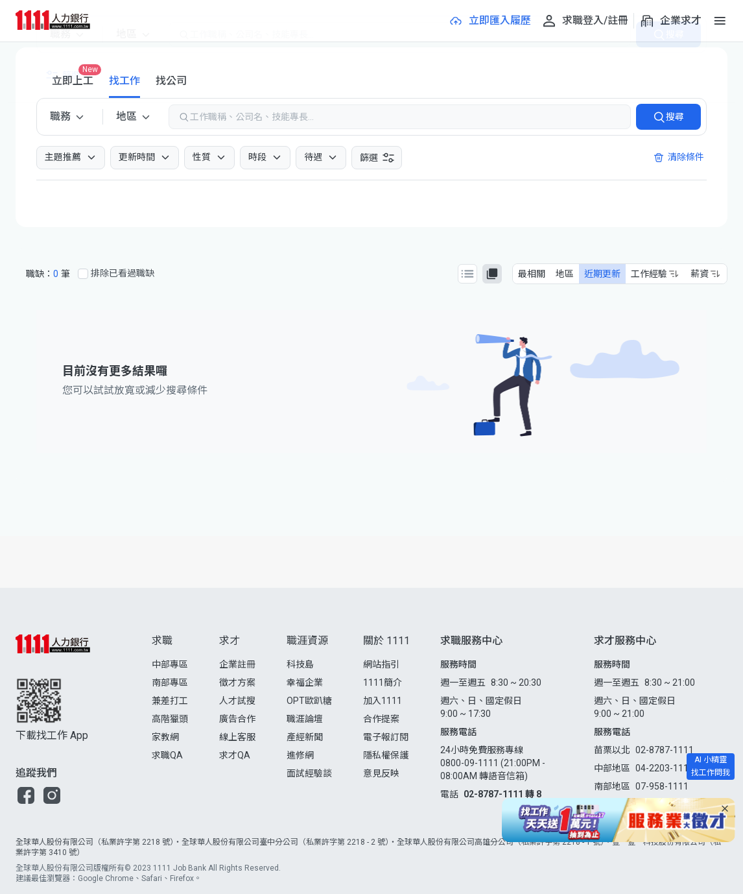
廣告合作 (237, 719)
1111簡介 (382, 682)
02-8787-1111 (664, 750)
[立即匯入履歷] (489, 21)
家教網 (165, 737)
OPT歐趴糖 (309, 700)
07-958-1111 (662, 786)
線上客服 (237, 737)
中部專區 (170, 664)
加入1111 (382, 700)
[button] (26, 795)
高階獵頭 (170, 719)
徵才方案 (237, 682)
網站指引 (381, 664)
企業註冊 (237, 664)
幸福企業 (305, 682)
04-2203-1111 (664, 768)
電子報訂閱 (385, 737)
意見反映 (381, 773)
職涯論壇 (305, 719)
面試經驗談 (309, 773)
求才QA (234, 755)
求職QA (167, 755)
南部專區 (170, 682)
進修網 (300, 755)
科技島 (300, 664)
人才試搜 (237, 700)
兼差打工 (170, 700)
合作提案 (381, 719)
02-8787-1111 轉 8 (502, 794)
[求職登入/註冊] (584, 21)
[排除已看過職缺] (83, 274)
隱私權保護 (385, 755)
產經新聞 (305, 737)
